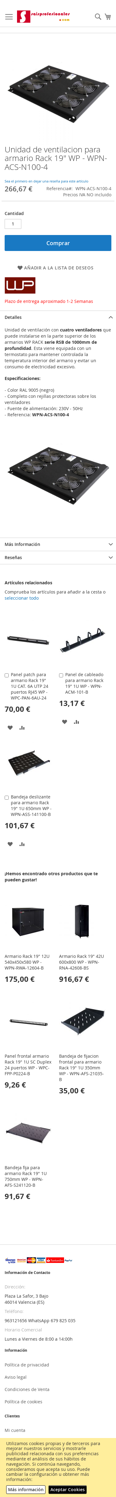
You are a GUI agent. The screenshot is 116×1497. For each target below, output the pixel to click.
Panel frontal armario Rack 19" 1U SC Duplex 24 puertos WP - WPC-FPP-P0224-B (28, 1064)
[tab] (58, 317)
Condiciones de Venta (27, 1389)
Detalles (13, 317)
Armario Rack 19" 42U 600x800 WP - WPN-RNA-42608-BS (81, 962)
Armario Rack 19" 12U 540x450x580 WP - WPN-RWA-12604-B (27, 962)
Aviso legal (16, 1377)
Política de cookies (23, 1402)
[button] (10, 727)
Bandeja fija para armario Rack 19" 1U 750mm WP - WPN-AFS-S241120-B (26, 1176)
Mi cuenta (15, 1430)
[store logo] (44, 16)
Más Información (22, 544)
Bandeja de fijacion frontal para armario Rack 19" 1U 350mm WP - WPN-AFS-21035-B (81, 1067)
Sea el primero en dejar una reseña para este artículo (46, 181)
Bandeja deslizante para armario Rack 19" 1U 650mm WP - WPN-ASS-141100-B (31, 805)
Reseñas (13, 557)
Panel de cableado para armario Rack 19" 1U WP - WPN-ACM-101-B (84, 683)
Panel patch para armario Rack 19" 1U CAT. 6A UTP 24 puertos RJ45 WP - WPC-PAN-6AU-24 (29, 686)
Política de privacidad (27, 1365)
